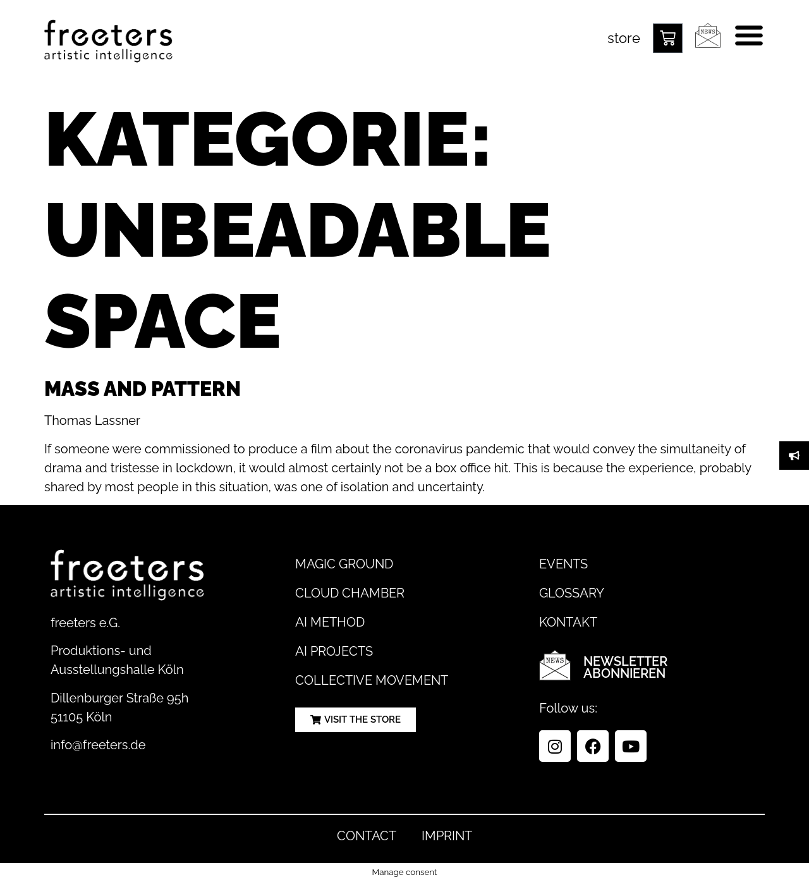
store (623, 38)
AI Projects (334, 651)
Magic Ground (344, 564)
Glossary (571, 593)
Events (563, 564)
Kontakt (568, 622)
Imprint (447, 835)
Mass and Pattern (142, 388)
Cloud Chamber (349, 593)
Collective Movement (371, 680)
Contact (366, 835)
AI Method (330, 622)
